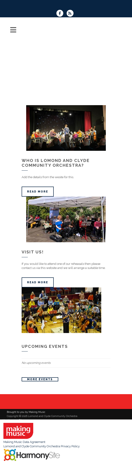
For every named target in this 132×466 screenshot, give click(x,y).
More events (40, 379)
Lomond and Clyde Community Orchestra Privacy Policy (41, 446)
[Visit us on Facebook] (61, 14)
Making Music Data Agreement (24, 442)
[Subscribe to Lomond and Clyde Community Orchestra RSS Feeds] (71, 14)
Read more (37, 191)
